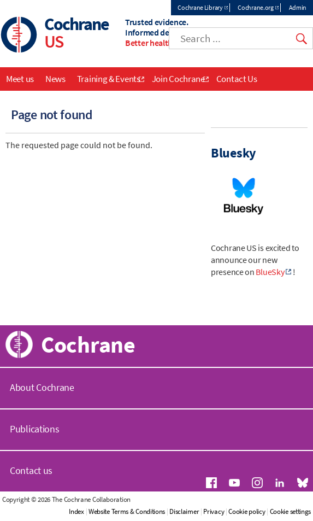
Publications (34, 429)
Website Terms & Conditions (126, 511)
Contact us (31, 470)
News (55, 79)
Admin (298, 7)
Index (76, 511)
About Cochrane (42, 387)
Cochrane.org (255, 7)
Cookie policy (246, 511)
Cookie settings (290, 511)
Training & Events (108, 79)
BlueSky (270, 271)
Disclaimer (184, 511)
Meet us (20, 79)
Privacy (213, 511)
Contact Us (236, 79)
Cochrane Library (200, 7)
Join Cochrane (178, 79)
